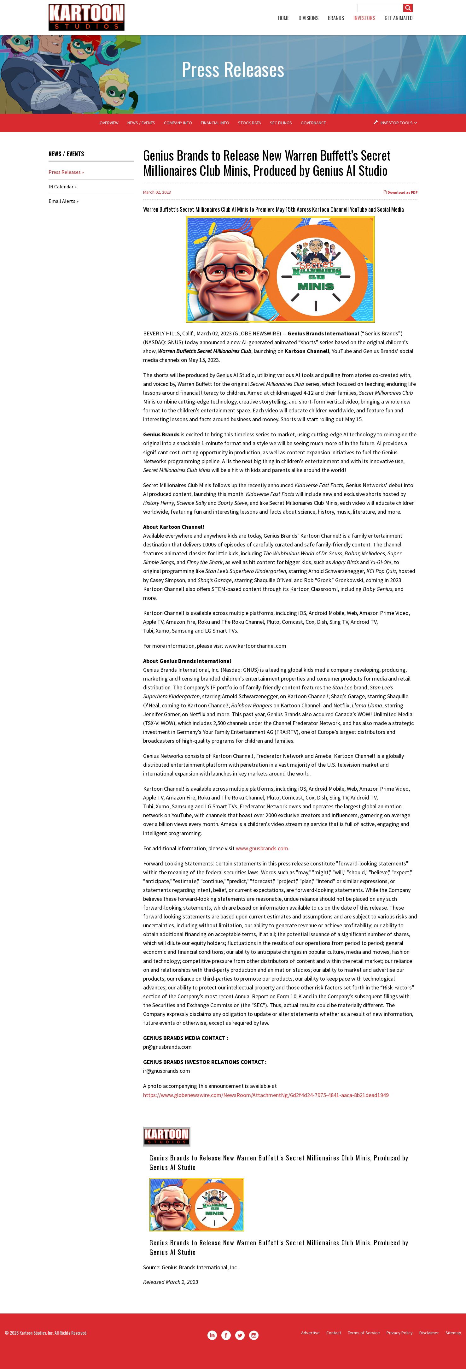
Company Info (178, 135)
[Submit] (408, 8)
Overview (109, 135)
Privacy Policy (400, 1345)
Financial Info (215, 135)
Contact (333, 1345)
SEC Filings (281, 135)
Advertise (310, 1345)
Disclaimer (429, 1345)
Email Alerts (62, 213)
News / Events (141, 135)
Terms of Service (364, 1345)
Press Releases (65, 184)
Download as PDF (400, 204)
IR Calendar (61, 199)
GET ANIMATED (399, 18)
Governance (313, 135)
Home (283, 18)
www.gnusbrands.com (262, 860)
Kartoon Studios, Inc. (37, 1345)
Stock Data (249, 135)
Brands (336, 18)
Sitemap (453, 1345)
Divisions (308, 18)
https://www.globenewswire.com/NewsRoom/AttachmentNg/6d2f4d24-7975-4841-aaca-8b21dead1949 (266, 1107)
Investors (364, 18)
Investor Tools (397, 135)
